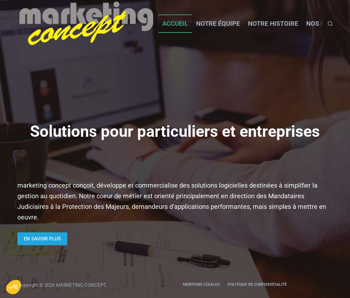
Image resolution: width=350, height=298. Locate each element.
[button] (13, 287)
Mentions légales (201, 284)
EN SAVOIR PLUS (42, 239)
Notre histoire (273, 23)
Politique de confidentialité (257, 284)
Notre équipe (218, 23)
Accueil (175, 23)
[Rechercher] (330, 23)
